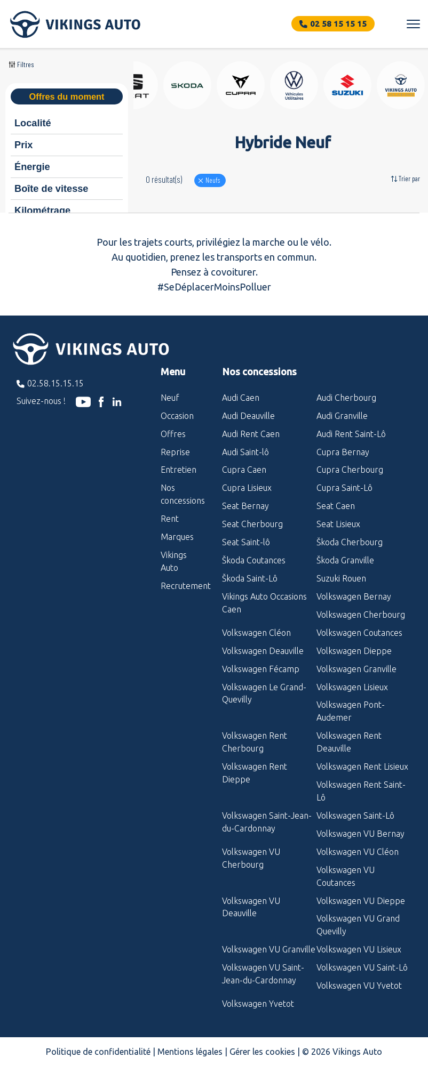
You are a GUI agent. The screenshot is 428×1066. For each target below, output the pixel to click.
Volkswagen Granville (356, 669)
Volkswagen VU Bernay (360, 833)
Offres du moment (66, 96)
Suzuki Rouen (341, 578)
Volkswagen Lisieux (352, 687)
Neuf (170, 397)
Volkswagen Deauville (263, 651)
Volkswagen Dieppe (354, 651)
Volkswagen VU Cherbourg (251, 858)
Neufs (212, 180)
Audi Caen (240, 397)
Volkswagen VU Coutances (345, 876)
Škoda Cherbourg (349, 542)
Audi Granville (342, 416)
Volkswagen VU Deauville (251, 907)
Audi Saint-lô (245, 452)
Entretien (178, 469)
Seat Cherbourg (252, 524)
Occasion (177, 416)
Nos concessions (183, 494)
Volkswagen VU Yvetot (359, 985)
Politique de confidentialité (98, 1051)
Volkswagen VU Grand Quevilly (358, 925)
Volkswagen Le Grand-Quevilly (264, 693)
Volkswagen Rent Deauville (349, 742)
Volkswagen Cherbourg (360, 614)
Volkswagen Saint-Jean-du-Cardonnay (267, 822)
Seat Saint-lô (246, 542)
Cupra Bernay (342, 452)
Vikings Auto (174, 561)
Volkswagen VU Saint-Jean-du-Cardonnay (263, 974)
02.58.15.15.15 (55, 383)
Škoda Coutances (254, 560)
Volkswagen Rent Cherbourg (254, 742)
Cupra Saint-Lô (344, 487)
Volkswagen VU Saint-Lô (362, 967)
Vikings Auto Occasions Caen (264, 603)
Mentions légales (190, 1051)
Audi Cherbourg (346, 397)
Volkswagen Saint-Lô (355, 815)
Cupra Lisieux (247, 487)
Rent (170, 518)
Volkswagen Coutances (359, 632)
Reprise (175, 452)
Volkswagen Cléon (256, 632)
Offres (173, 434)
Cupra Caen (244, 469)
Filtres (25, 64)
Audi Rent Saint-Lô (351, 434)
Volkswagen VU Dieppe (360, 901)
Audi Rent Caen (251, 434)
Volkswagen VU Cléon (357, 852)
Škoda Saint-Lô (250, 578)
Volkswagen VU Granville (268, 949)
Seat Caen (335, 506)
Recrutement (183, 586)
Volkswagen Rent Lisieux (362, 766)
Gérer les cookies (262, 1051)
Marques (177, 537)
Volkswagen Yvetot (258, 1003)
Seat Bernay (245, 506)
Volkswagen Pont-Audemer (350, 711)
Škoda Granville (345, 560)
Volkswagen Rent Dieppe (254, 773)
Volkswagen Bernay (353, 596)
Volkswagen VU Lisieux (358, 949)
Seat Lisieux (338, 524)
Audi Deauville (248, 416)
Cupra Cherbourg (349, 469)
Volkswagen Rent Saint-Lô (361, 791)
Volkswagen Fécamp (260, 669)
